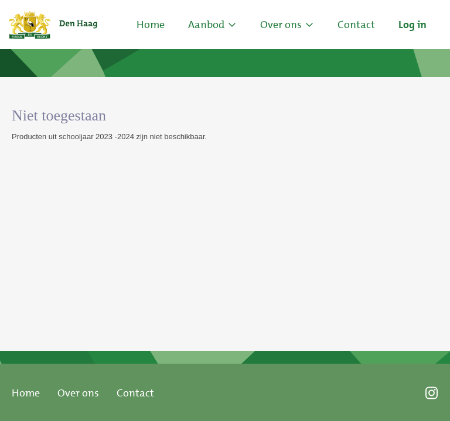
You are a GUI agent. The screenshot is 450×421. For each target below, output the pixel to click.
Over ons (78, 393)
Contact (135, 393)
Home (151, 25)
